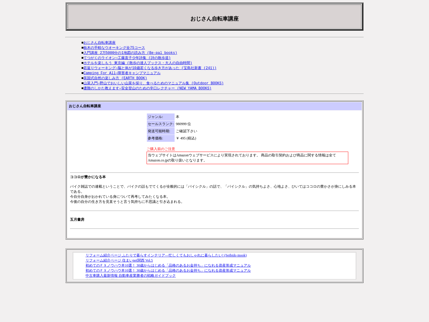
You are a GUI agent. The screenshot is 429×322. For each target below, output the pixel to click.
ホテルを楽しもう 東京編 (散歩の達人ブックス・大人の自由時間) (137, 64)
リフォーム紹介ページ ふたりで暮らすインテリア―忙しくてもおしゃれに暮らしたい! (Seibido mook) (166, 258)
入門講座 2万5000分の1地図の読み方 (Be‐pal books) (130, 53)
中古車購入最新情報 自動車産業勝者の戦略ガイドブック (131, 278)
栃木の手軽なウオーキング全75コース (114, 48)
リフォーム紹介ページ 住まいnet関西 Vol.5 (119, 263)
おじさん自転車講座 (99, 42)
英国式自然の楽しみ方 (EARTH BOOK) (115, 80)
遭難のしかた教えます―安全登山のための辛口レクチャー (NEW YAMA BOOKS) (147, 91)
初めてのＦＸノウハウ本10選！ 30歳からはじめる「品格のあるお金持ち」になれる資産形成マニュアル (168, 268)
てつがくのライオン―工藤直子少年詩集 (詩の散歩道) (127, 58)
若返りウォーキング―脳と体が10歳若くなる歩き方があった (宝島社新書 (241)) (149, 69)
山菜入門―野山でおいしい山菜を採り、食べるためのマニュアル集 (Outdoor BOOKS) (153, 85)
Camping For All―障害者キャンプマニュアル (122, 74)
